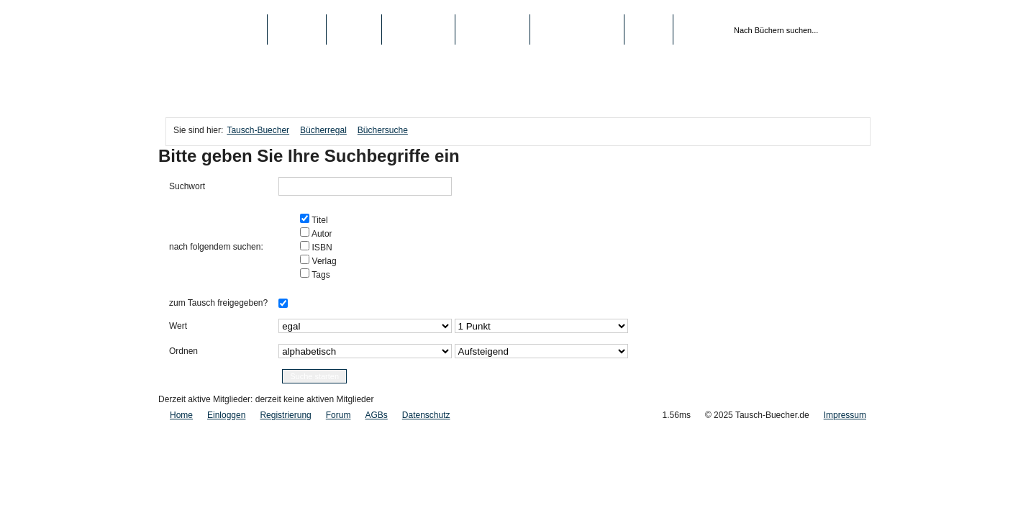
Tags (319, 275)
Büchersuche (383, 130)
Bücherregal (323, 130)
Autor (320, 234)
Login (648, 29)
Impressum (845, 415)
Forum (338, 415)
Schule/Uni (492, 29)
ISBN (320, 247)
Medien (354, 29)
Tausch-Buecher (216, 29)
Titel (318, 220)
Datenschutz (426, 415)
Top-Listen (418, 29)
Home (181, 415)
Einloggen (226, 415)
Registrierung (577, 29)
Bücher (296, 29)
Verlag (322, 261)
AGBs (376, 415)
